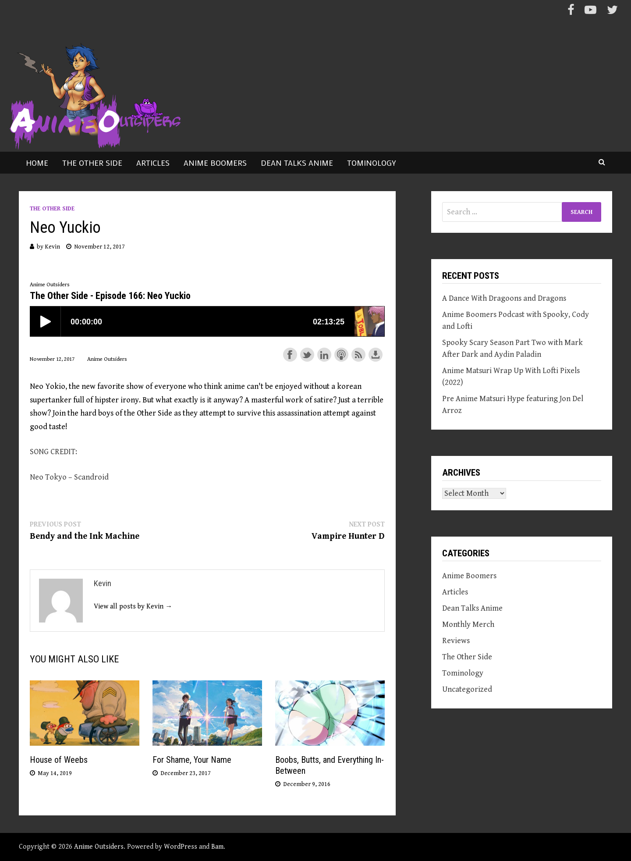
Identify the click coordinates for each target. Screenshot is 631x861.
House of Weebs (59, 759)
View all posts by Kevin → (133, 606)
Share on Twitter (307, 355)
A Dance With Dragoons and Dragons (504, 298)
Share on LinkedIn (324, 355)
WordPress (180, 847)
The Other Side (92, 162)
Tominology (371, 162)
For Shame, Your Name (191, 759)
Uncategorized (467, 689)
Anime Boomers (215, 162)
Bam (217, 847)
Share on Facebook (290, 355)
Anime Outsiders (99, 847)
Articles (153, 162)
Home (37, 162)
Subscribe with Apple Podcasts (341, 355)
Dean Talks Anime (297, 162)
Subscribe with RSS (358, 355)
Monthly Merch (468, 624)
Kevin (52, 246)
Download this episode (376, 355)
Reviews (456, 640)
